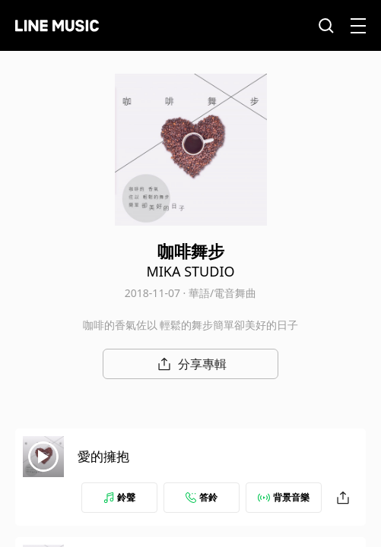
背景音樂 (284, 497)
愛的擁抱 (103, 456)
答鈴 (201, 497)
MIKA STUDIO (190, 271)
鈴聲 (119, 497)
